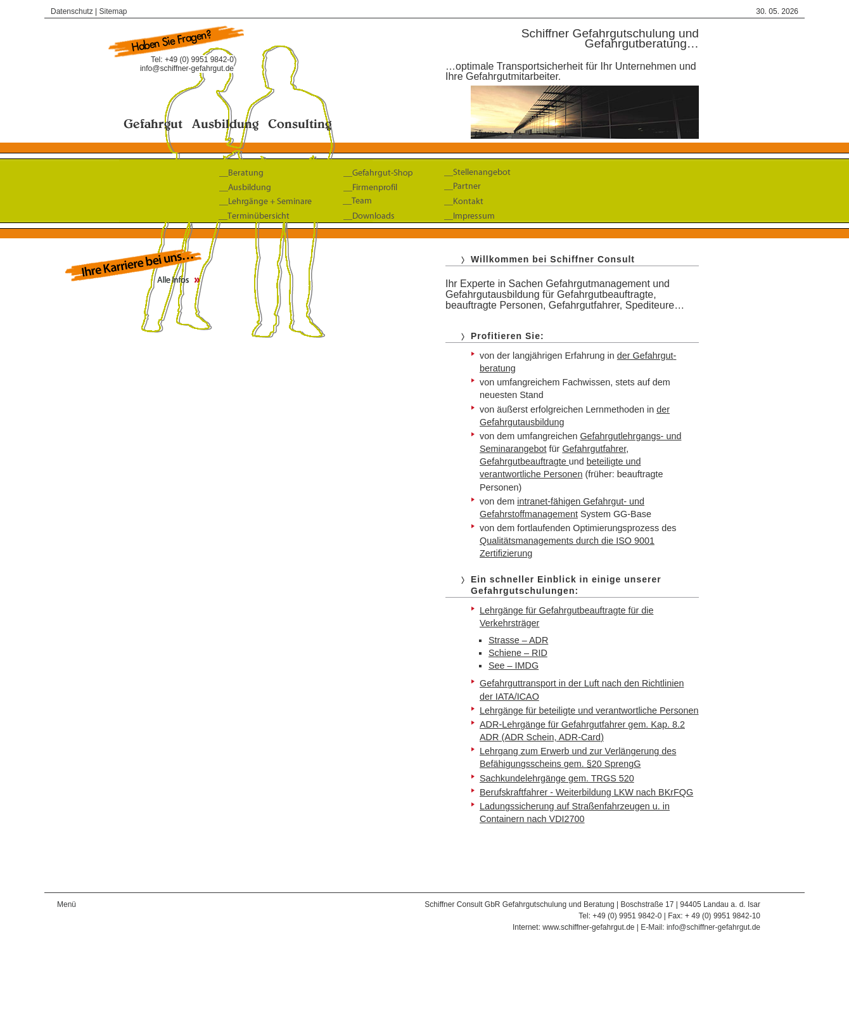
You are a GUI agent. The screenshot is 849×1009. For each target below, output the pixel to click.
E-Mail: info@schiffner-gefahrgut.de (700, 927)
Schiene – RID (517, 653)
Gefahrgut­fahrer (594, 449)
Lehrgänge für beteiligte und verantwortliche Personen (589, 710)
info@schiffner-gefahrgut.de (187, 68)
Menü (66, 904)
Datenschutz (72, 11)
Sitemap (113, 11)
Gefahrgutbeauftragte (524, 461)
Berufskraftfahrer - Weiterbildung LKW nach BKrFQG (586, 792)
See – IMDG (513, 665)
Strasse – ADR (518, 640)
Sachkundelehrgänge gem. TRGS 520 (557, 778)
